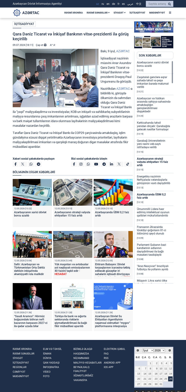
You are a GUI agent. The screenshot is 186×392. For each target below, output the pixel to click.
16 (156, 373)
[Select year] (159, 350)
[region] (155, 172)
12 (170, 368)
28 (145, 384)
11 (165, 368)
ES (123, 3)
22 (149, 378)
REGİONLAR (19, 367)
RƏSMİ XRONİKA (73, 12)
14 (145, 373)
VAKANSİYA (80, 380)
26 (170, 378)
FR (118, 3)
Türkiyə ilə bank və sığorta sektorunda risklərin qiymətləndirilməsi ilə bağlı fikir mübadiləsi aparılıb (71, 321)
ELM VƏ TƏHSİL (52, 349)
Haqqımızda (81, 353)
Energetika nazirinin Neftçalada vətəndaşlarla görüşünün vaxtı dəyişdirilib (153, 180)
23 (156, 378)
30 (156, 384)
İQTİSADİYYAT (137, 12)
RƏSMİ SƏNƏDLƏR (98, 12)
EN (108, 3)
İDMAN (47, 353)
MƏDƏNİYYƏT (157, 12)
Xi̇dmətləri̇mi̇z (83, 375)
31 (160, 384)
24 (160, 378)
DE (113, 3)
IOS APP (108, 367)
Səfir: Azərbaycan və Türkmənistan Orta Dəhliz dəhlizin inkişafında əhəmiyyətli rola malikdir (29, 269)
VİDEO (46, 371)
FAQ (106, 353)
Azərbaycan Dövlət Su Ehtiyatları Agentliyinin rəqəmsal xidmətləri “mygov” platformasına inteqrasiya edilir (112, 323)
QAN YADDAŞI (51, 362)
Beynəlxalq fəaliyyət (81, 369)
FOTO (46, 376)
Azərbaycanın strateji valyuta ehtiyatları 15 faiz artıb (72, 214)
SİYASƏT (120, 12)
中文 (139, 3)
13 (138, 373)
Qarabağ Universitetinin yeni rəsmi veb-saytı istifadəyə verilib (151, 144)
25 (165, 378)
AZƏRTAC (123, 51)
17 (160, 373)
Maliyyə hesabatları (87, 362)
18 (165, 373)
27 (138, 384)
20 (138, 378)
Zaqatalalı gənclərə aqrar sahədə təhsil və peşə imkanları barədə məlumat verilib (153, 82)
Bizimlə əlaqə (82, 349)
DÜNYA (47, 358)
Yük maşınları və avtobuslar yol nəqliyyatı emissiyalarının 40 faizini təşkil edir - (72, 269)
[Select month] (148, 350)
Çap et (41, 45)
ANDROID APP (112, 362)
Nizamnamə (81, 358)
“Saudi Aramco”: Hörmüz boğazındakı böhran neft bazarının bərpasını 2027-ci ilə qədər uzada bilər (30, 321)
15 (149, 373)
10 (160, 368)
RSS (106, 358)
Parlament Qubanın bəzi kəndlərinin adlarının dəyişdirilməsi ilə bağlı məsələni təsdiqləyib (151, 249)
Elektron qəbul (114, 349)
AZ (97, 3)
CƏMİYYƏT (19, 371)
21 (145, 378)
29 (149, 384)
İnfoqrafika (51, 367)
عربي (130, 3)
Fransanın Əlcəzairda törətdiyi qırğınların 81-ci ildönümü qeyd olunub (151, 230)
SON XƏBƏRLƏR (150, 55)
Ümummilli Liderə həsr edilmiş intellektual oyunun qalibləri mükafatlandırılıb (153, 212)
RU (103, 3)
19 (170, 373)
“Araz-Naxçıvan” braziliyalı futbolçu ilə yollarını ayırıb (152, 267)
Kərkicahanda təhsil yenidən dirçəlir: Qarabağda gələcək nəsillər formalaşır (153, 126)
